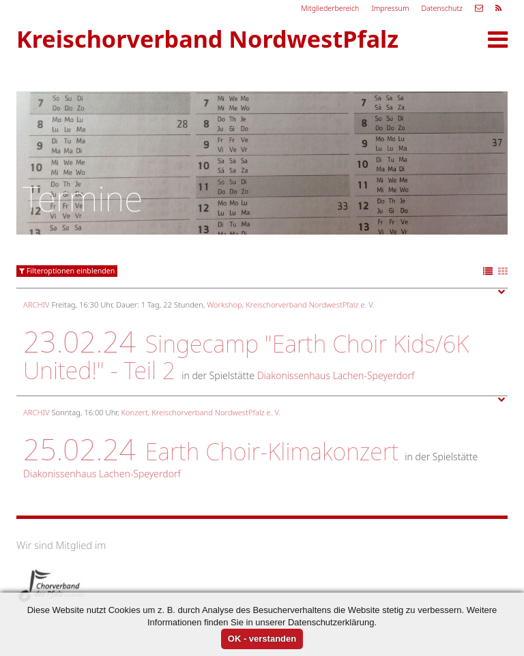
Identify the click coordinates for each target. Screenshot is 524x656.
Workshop (224, 304)
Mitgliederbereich (330, 8)
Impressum (390, 8)
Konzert (134, 412)
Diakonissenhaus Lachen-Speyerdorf (336, 375)
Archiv (36, 304)
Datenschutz (442, 8)
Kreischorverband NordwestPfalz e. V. (310, 304)
